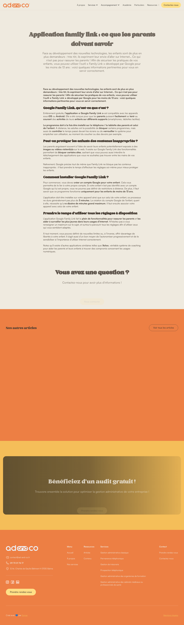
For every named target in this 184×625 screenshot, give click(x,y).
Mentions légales (170, 615)
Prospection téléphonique (111, 570)
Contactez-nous (171, 5)
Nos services (72, 564)
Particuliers (139, 5)
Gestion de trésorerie (109, 564)
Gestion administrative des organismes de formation (123, 576)
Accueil (70, 552)
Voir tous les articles (163, 327)
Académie (127, 5)
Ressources (152, 5)
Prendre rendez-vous (21, 592)
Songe (24, 615)
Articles (87, 552)
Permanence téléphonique (112, 558)
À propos (81, 5)
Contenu (87, 558)
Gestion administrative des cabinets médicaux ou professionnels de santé (121, 583)
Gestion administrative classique (114, 552)
